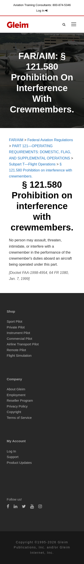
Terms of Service (19, 417)
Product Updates (19, 462)
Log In (42, 10)
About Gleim (16, 389)
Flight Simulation (19, 355)
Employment (16, 395)
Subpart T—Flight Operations (32, 164)
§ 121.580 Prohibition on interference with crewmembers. (40, 170)
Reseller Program (20, 400)
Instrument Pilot (18, 333)
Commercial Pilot (19, 338)
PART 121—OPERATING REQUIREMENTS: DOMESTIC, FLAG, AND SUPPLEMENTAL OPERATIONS (40, 152)
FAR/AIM (16, 140)
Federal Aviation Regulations (50, 140)
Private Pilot (16, 327)
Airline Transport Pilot (23, 344)
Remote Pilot (16, 350)
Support (13, 457)
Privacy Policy (17, 406)
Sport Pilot (14, 321)
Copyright (14, 412)
